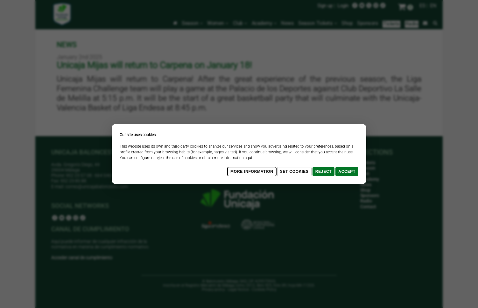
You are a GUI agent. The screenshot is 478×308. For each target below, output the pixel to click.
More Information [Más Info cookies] (251, 171)
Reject (323, 171)
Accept (346, 171)
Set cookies (294, 171)
